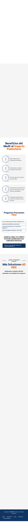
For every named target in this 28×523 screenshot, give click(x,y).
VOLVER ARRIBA (6, 520)
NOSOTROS (9, 518)
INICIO (3, 518)
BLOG (15, 518)
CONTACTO (20, 518)
